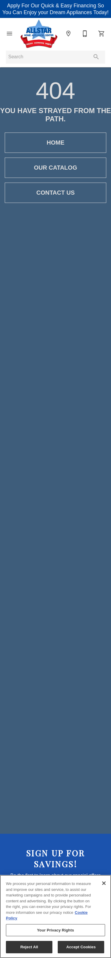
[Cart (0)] (101, 34)
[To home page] (39, 33)
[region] (55, 916)
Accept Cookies (81, 947)
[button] (9, 34)
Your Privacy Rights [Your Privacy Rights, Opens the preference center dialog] (55, 930)
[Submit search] (96, 57)
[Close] (103, 883)
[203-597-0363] (85, 34)
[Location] (68, 34)
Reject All (29, 947)
